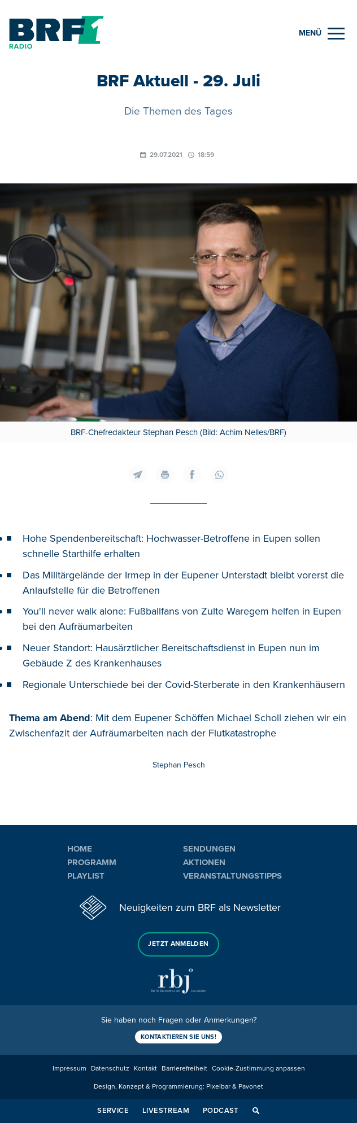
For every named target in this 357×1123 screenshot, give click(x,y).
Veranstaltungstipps (232, 876)
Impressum (69, 1068)
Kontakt (145, 1068)
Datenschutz (110, 1068)
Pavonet (250, 1086)
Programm (91, 862)
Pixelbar (218, 1086)
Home (79, 849)
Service (113, 1110)
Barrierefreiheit (184, 1068)
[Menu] (321, 33)
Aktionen (204, 862)
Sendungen (209, 849)
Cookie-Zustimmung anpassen (258, 1068)
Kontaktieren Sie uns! (178, 1037)
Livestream (165, 1110)
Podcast (221, 1110)
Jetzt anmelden (178, 944)
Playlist (86, 876)
